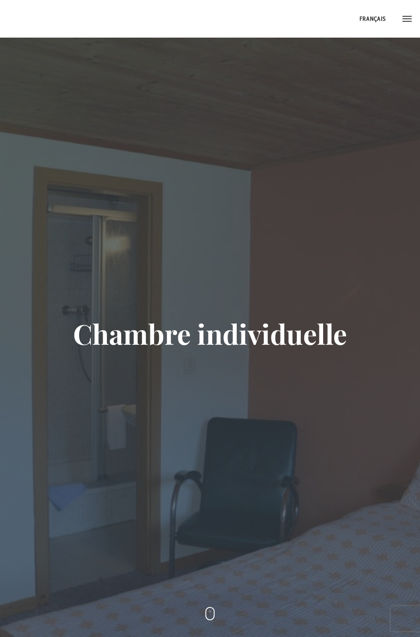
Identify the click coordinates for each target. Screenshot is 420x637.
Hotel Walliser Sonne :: (39, 18)
